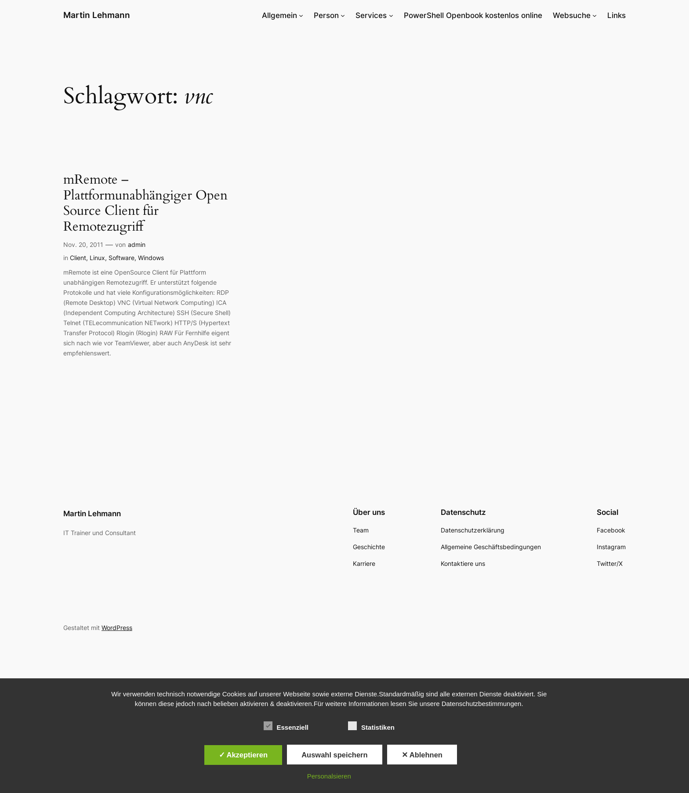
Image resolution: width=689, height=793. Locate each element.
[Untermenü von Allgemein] (301, 15)
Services (371, 15)
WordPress (117, 627)
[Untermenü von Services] (391, 15)
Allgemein (279, 15)
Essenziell (286, 726)
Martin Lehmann (96, 15)
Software (121, 257)
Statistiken (371, 726)
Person (326, 15)
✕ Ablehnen (422, 755)
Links (616, 15)
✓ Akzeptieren (243, 755)
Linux (97, 257)
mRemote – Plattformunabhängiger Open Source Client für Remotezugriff (145, 203)
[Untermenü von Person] (343, 15)
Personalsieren (329, 776)
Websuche (572, 15)
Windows (151, 257)
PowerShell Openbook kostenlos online (473, 15)
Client (78, 257)
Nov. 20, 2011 (83, 244)
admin (136, 244)
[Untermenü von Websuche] (594, 15)
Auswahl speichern (334, 755)
